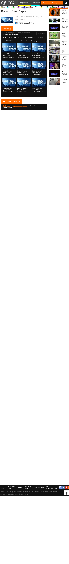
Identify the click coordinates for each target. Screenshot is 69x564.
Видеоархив (24, 3)
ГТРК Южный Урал (13, 7)
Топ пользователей (51, 487)
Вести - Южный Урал (27, 7)
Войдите (6, 106)
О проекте (3, 487)
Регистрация (56, 3)
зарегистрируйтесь (20, 106)
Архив (3, 7)
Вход (45, 3)
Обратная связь (28, 487)
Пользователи (38, 487)
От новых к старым (8, 33)
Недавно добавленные (10, 34)
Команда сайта (11, 487)
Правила (19, 487)
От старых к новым (23, 33)
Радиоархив (36, 3)
